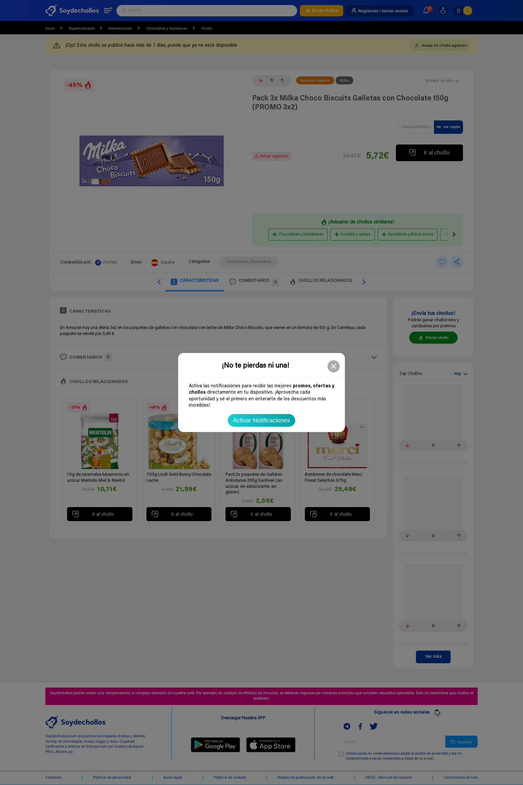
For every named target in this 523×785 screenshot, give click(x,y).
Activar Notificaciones (261, 420)
